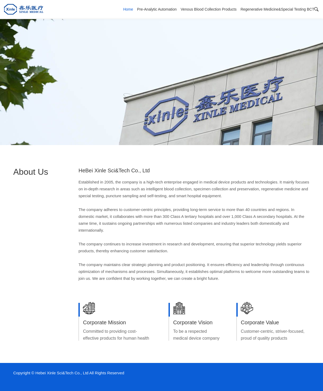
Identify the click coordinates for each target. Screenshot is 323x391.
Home (128, 9)
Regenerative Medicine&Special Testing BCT (277, 9)
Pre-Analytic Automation (156, 9)
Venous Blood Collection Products (209, 9)
